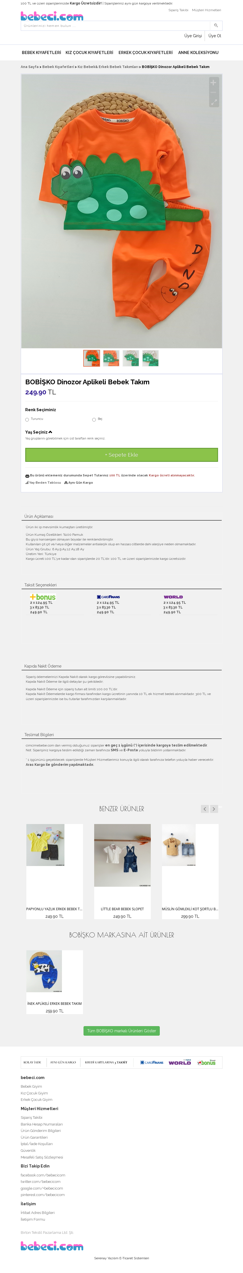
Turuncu (34, 419)
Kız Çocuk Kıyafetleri (89, 52)
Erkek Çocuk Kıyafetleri (146, 52)
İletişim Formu (33, 1219)
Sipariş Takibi (178, 10)
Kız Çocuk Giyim (34, 1093)
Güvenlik (28, 1150)
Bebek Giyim (31, 1086)
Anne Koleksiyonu (198, 52)
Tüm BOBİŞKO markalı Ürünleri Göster (121, 1031)
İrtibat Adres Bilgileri (38, 1213)
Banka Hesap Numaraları (42, 1124)
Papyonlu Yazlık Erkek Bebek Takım (54, 909)
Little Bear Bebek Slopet (122, 909)
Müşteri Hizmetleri (206, 10)
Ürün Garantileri (34, 1137)
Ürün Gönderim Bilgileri (41, 1131)
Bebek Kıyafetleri (41, 52)
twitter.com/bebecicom (41, 1182)
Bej (97, 419)
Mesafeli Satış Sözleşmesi (42, 1157)
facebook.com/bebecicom (43, 1175)
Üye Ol (215, 36)
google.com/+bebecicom (42, 1188)
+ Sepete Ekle (121, 455)
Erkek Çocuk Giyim (36, 1100)
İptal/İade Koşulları (37, 1144)
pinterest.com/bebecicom (43, 1195)
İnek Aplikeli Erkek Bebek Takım (54, 1003)
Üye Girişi (193, 36)
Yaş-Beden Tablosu (45, 483)
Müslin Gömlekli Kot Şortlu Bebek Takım (190, 909)
